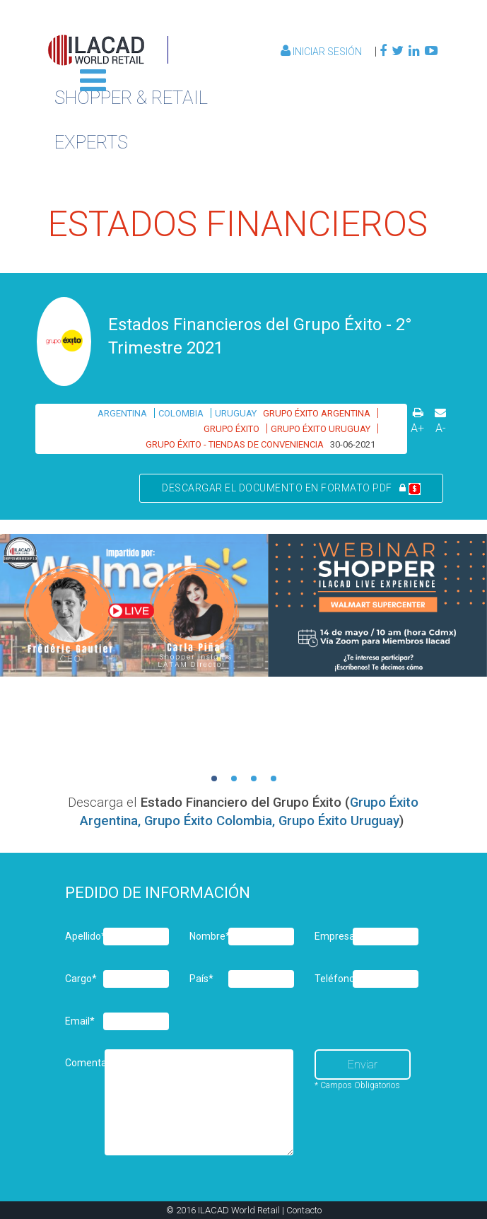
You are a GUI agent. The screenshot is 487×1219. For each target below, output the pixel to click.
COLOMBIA (181, 413)
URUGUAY (236, 413)
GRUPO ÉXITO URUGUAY (320, 429)
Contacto (304, 1210)
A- (440, 428)
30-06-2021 (352, 444)
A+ (417, 428)
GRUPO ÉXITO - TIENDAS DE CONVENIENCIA (235, 444)
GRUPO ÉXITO (231, 429)
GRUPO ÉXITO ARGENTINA (316, 413)
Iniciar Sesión (322, 51)
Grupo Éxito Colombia (208, 821)
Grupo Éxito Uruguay (338, 821)
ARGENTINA (122, 413)
